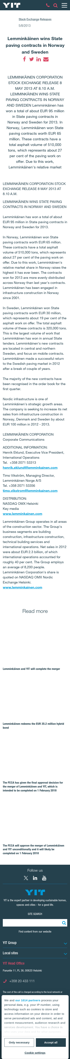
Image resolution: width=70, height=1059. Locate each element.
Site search (35, 914)
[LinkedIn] (38, 59)
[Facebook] (24, 59)
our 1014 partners (27, 1000)
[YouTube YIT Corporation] (44, 878)
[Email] (45, 59)
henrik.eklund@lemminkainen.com (30, 467)
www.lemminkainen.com (22, 514)
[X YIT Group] (26, 878)
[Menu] (64, 5)
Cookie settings (35, 1052)
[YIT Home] (11, 5)
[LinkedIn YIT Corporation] (35, 878)
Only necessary (19, 1042)
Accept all (50, 1042)
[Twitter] (31, 59)
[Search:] (63, 922)
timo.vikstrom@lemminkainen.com (30, 490)
